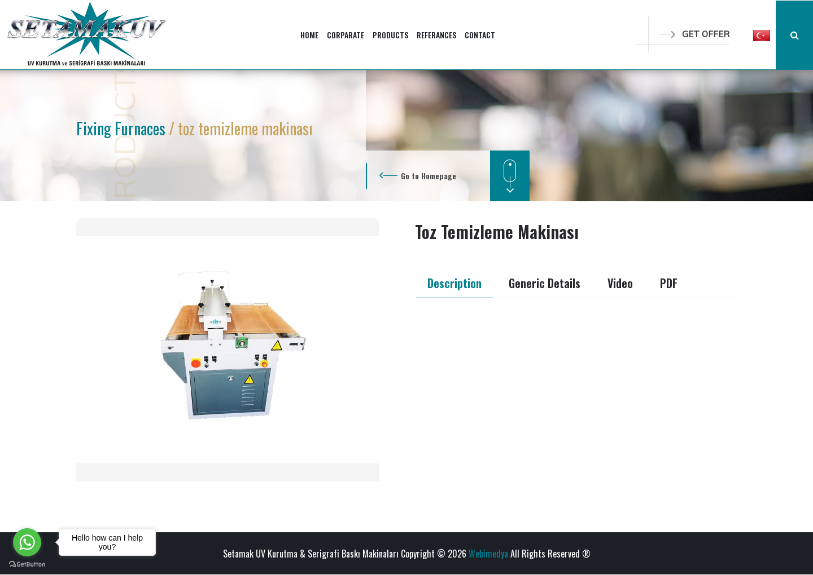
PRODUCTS (390, 35)
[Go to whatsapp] (27, 542)
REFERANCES (436, 35)
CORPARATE (345, 35)
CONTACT (480, 35)
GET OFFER (694, 34)
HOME (309, 35)
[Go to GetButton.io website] (27, 563)
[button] (761, 35)
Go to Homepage (428, 176)
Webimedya (488, 553)
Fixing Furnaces (122, 128)
